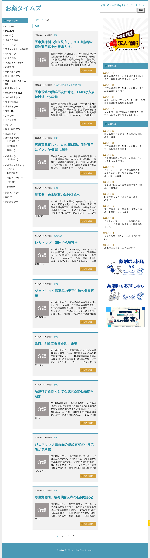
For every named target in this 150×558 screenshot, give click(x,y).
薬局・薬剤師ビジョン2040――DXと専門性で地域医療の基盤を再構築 (124, 101)
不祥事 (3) (10, 67)
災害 (75, 85)
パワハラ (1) (11, 44)
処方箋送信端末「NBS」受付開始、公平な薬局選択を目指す (124, 89)
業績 (56, 236)
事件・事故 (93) (12, 76)
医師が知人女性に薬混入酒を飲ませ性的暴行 (123, 198)
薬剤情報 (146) (12, 138)
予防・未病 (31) (12, 71)
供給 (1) (10, 168)
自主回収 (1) (11, 133)
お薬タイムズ (23, 8)
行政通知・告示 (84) (14, 165)
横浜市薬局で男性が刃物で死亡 (119, 248)
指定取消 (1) (12, 159)
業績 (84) (9, 111)
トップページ (38, 20)
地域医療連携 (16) (13, 93)
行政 (56, 35)
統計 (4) (8, 124)
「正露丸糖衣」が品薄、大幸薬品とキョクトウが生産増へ (123, 159)
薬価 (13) (11, 150)
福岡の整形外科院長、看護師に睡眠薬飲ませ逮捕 (123, 135)
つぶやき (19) (11, 40)
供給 (62, 85)
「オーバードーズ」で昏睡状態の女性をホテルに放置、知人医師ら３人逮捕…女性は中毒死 (123, 173)
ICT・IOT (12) (11, 26)
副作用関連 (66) (12, 88)
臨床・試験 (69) (12, 129)
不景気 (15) (10, 58)
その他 (57, 85)
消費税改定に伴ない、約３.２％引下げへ (122, 237)
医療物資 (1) (12, 173)
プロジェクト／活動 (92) (16, 49)
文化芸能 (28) (11, 102)
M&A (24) (9, 31)
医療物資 (69, 85)
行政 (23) (11, 182)
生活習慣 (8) (11, 120)
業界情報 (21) (11, 106)
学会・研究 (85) (12, 97)
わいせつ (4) (11, 53)
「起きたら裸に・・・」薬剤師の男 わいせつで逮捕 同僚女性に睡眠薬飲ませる (123, 224)
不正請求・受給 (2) (14, 62)
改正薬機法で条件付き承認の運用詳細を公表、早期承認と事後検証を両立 (124, 77)
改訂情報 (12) (13, 141)
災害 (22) (9, 115)
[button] (125, 40)
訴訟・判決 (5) (12, 192)
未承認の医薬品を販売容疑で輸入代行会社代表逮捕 (123, 186)
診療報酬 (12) (13, 186)
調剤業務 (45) (11, 201)
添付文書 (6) (12, 146)
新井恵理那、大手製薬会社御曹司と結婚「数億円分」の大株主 (123, 210)
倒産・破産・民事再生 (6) (15, 82)
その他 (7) (10, 35)
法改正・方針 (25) (15, 177)
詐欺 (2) (8, 197)
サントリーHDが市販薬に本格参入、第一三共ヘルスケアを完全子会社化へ (124, 113)
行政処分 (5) (11, 156)
